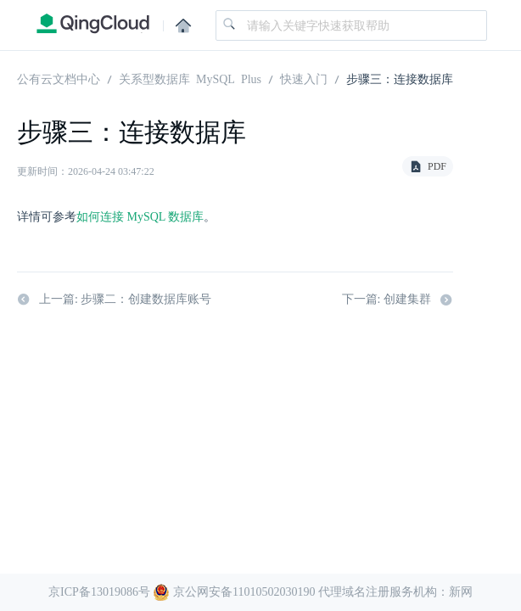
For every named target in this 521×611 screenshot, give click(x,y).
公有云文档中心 (58, 78)
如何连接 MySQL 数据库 (140, 216)
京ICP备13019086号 (99, 592)
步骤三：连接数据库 (399, 78)
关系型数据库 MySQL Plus (190, 78)
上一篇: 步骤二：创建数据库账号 (114, 299)
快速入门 (304, 78)
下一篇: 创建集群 (397, 299)
